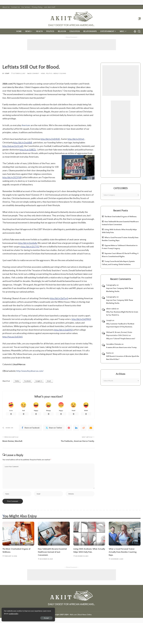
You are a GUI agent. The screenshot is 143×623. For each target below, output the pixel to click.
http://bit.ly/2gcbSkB (22, 142)
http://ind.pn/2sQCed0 (12, 146)
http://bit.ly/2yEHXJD (50, 139)
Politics (49, 73)
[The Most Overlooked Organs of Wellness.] (18, 534)
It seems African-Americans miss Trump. (121, 347)
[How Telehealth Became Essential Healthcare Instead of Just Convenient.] (54, 534)
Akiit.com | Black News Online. (81, 615)
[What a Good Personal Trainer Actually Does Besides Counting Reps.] (125, 534)
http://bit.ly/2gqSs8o (27, 243)
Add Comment (33, 73)
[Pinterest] (69, 428)
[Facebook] (30, 428)
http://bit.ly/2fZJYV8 (12, 177)
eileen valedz (111, 308)
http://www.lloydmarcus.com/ (30, 371)
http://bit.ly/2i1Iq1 (76, 139)
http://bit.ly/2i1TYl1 (30, 246)
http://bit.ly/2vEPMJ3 (81, 319)
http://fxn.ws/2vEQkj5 (12, 336)
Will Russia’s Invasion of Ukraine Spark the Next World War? (122, 357)
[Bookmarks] (139, 19)
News (43, 73)
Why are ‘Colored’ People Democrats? (120, 338)
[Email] (91, 428)
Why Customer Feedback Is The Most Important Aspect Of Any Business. (120, 325)
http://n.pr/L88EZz (28, 149)
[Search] (139, 31)
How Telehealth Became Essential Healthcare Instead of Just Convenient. (53, 552)
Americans (26, 125)
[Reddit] (83, 428)
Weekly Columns (59, 73)
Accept (29, 618)
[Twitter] (54, 428)
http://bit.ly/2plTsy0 (59, 298)
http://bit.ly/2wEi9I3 (63, 330)
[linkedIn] (76, 428)
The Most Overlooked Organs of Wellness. (120, 216)
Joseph (109, 320)
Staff (7, 73)
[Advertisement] (71, 44)
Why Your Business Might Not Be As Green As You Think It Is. (122, 313)
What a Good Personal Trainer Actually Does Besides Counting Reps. (123, 552)
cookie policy (31, 613)
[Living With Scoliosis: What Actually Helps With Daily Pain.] (89, 534)
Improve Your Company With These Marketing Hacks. (119, 289)
